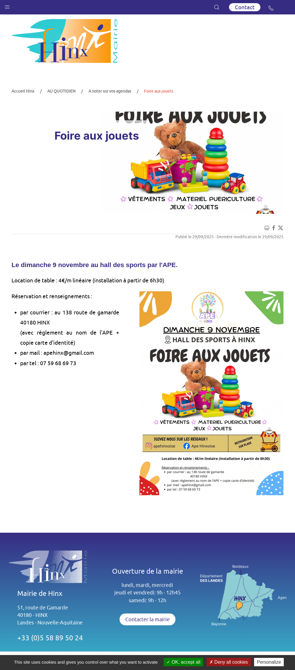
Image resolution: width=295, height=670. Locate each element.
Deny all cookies (228, 662)
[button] (7, 5)
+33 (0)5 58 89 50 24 (50, 638)
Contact (245, 7)
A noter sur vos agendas (109, 91)
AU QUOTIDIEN (61, 91)
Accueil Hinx (23, 91)
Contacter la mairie (147, 619)
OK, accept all (183, 662)
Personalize (269, 662)
